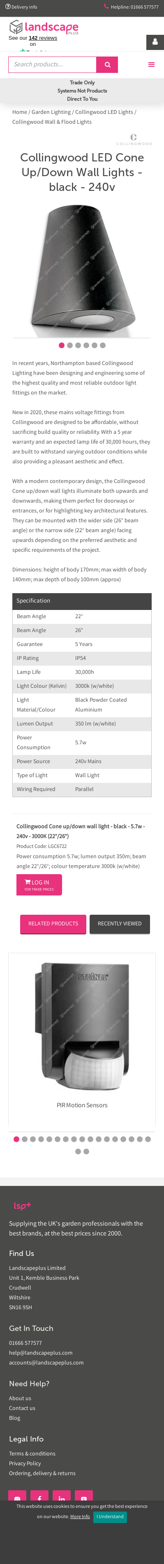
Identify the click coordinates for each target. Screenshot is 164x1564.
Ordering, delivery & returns (42, 1474)
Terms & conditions (32, 1454)
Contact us (22, 1409)
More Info (80, 1517)
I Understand (110, 1517)
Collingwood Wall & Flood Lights (52, 122)
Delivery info (21, 7)
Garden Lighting (51, 113)
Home (20, 113)
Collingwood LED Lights (104, 113)
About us (20, 1399)
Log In (39, 886)
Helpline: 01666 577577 (131, 7)
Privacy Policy (25, 1464)
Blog (14, 1418)
